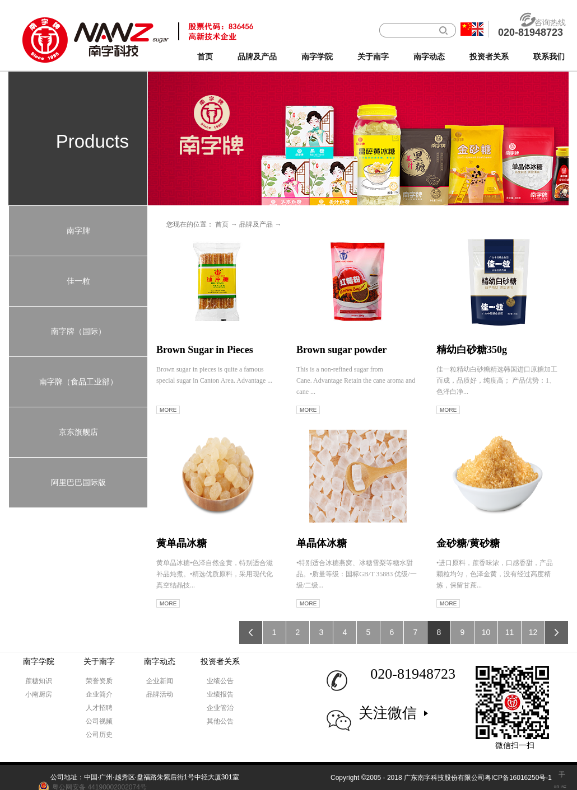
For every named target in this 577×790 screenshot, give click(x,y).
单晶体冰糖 (321, 543)
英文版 (477, 29)
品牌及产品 (256, 224)
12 (533, 632)
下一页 (556, 632)
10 (486, 632)
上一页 (250, 632)
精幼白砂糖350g (471, 349)
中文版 (466, 29)
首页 (205, 57)
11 (509, 632)
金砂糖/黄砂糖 (468, 543)
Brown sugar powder (341, 349)
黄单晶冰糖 (181, 543)
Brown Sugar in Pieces (204, 349)
